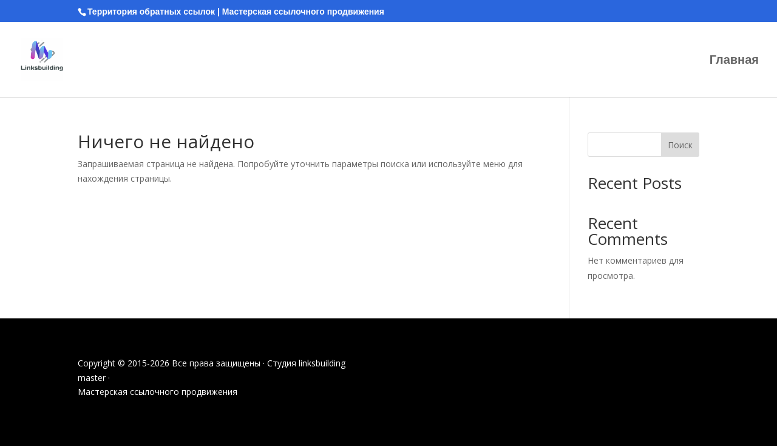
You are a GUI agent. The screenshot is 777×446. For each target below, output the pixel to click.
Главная (734, 60)
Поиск (680, 145)
